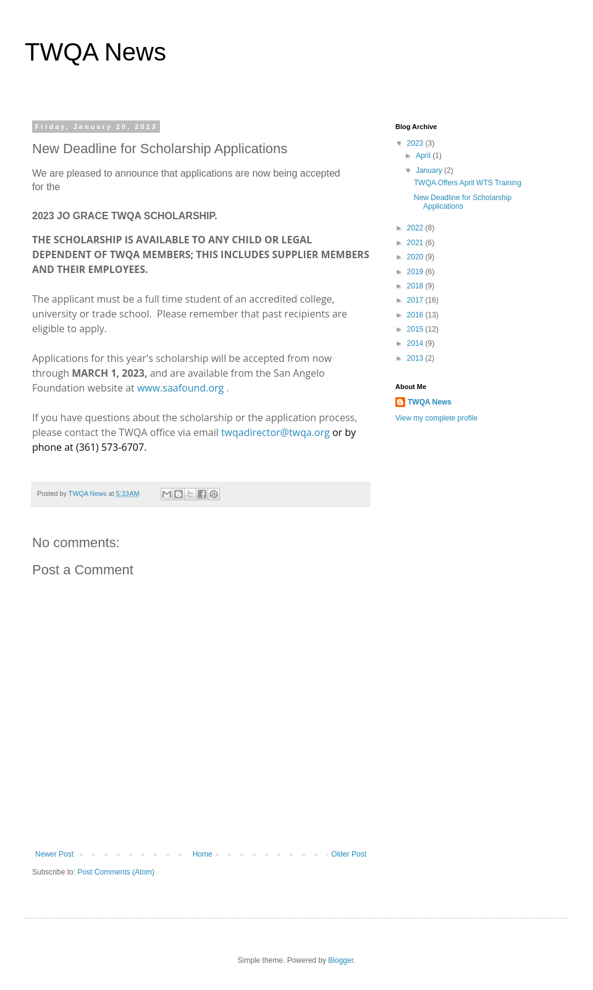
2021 (416, 242)
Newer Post (54, 854)
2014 (416, 343)
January (430, 170)
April (424, 155)
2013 (416, 358)
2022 (416, 228)
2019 (416, 271)
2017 (416, 300)
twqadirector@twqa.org (275, 432)
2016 (416, 315)
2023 (416, 143)
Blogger (340, 960)
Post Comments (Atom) (115, 872)
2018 (416, 286)
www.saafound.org (180, 388)
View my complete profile (436, 418)
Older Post (348, 854)
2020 (416, 257)
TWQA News (95, 51)
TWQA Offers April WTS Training (467, 182)
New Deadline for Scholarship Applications (462, 202)
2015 (416, 329)
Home (202, 854)
